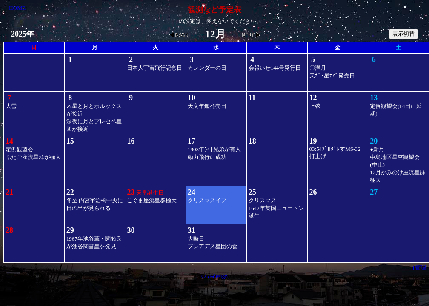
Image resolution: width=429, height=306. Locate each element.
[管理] (420, 267)
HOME (17, 8)
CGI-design (214, 276)
